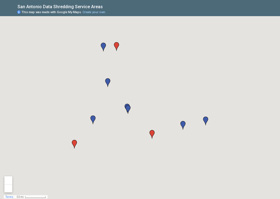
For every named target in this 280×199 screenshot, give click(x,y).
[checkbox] (107, 6)
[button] (93, 120)
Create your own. (94, 12)
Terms (9, 196)
